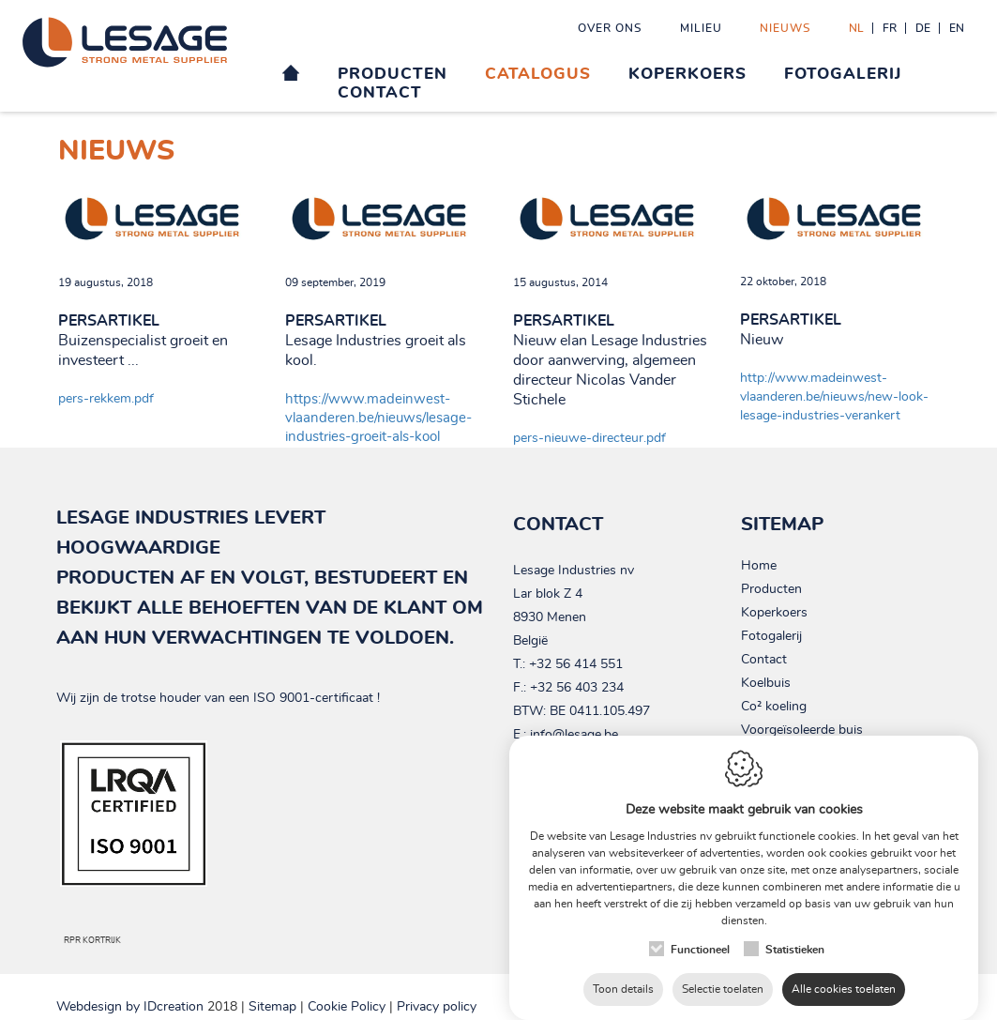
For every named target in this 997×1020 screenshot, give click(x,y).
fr (890, 28)
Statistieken (794, 941)
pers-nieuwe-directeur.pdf (589, 438)
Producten (392, 74)
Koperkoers (687, 74)
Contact (380, 92)
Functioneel (700, 941)
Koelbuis (766, 683)
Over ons (610, 28)
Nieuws (785, 28)
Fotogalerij (842, 74)
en (956, 28)
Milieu (701, 28)
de (922, 28)
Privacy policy (436, 1006)
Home (759, 565)
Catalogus (538, 74)
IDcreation (130, 1006)
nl (856, 28)
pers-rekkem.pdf (106, 398)
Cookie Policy (346, 1006)
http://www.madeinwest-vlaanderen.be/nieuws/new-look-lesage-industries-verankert (834, 397)
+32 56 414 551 (576, 664)
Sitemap (272, 1006)
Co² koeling (774, 706)
